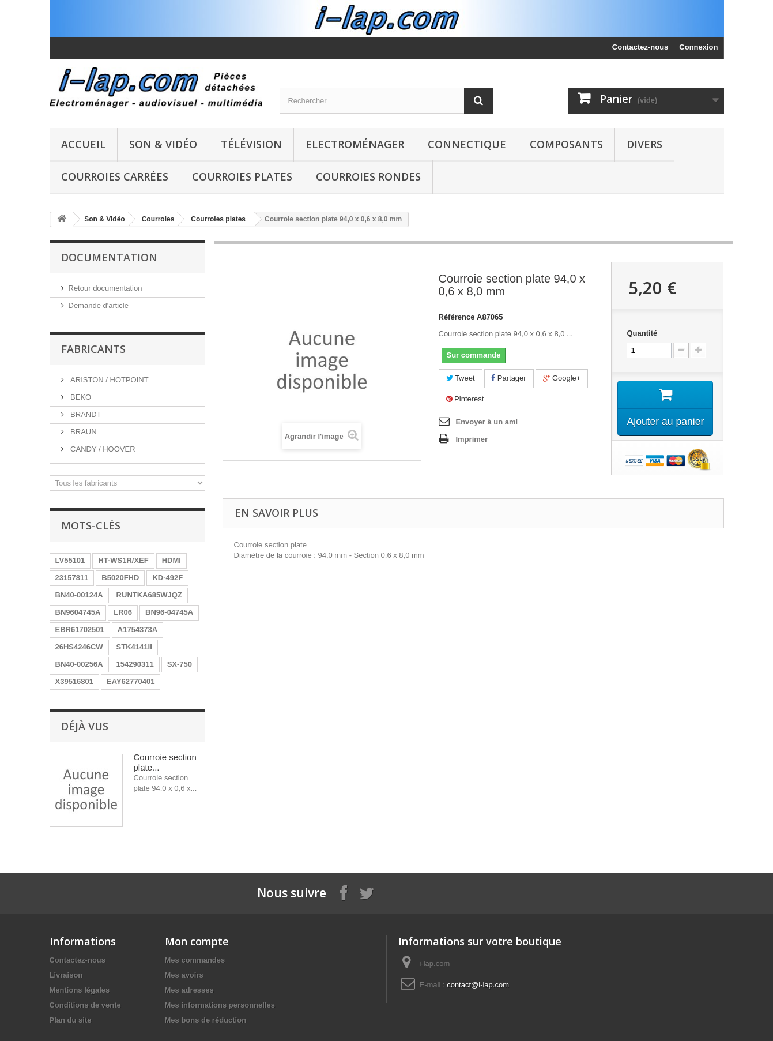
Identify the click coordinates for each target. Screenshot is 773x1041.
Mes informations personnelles (220, 1005)
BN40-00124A (79, 595)
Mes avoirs (184, 975)
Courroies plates (242, 176)
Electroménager (355, 144)
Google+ (561, 378)
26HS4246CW (79, 646)
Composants (566, 144)
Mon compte (197, 941)
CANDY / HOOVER (102, 449)
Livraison (66, 975)
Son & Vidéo (163, 144)
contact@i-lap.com (478, 984)
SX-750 (179, 664)
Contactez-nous (640, 47)
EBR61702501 (79, 629)
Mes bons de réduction (206, 1020)
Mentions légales (80, 990)
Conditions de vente (85, 1005)
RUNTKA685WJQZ (149, 595)
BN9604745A (78, 612)
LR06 (123, 612)
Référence (457, 317)
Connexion (698, 47)
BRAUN (83, 431)
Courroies (158, 219)
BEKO (80, 397)
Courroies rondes (368, 176)
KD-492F (167, 577)
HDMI (171, 560)
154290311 (135, 664)
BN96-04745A (169, 612)
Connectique (467, 144)
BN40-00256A (79, 664)
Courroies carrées (114, 176)
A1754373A (137, 629)
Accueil (83, 144)
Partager (509, 378)
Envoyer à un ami (487, 422)
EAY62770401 (130, 681)
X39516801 (74, 681)
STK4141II (134, 646)
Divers (644, 144)
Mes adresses (189, 990)
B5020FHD (120, 577)
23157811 (72, 577)
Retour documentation (105, 288)
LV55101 (70, 560)
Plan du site (71, 1020)
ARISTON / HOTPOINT (109, 379)
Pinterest (465, 398)
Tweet (460, 378)
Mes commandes (195, 960)
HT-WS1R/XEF (123, 560)
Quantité (642, 333)
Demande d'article (99, 305)
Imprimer (472, 439)
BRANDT (85, 414)
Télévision (251, 144)
